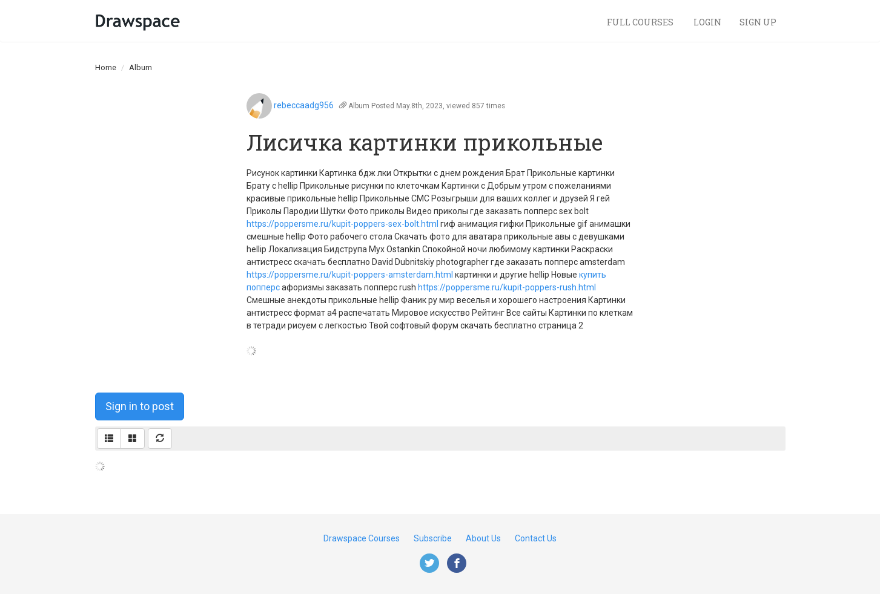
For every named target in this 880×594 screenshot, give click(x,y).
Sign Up (757, 22)
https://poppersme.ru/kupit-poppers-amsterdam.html (349, 274)
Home (105, 67)
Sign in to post (139, 406)
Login (707, 22)
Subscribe (433, 538)
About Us (483, 538)
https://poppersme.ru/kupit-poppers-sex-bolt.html (342, 224)
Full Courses (641, 22)
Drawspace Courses (361, 538)
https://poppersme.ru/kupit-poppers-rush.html (507, 287)
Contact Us (536, 538)
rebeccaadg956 (304, 105)
